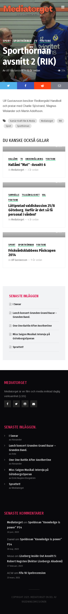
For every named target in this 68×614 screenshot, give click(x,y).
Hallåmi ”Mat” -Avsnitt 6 (27, 164)
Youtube (45, 40)
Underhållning (34, 159)
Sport (7, 40)
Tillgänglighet (31, 195)
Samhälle (13, 195)
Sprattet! (18, 347)
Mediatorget (47, 120)
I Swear (17, 304)
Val (44, 195)
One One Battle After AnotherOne (32, 325)
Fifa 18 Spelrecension (32, 573)
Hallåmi (13, 159)
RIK (60, 120)
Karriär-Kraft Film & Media (22, 120)
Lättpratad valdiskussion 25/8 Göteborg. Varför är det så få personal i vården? (31, 210)
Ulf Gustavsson (14, 70)
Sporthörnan (22, 40)
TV (35, 40)
